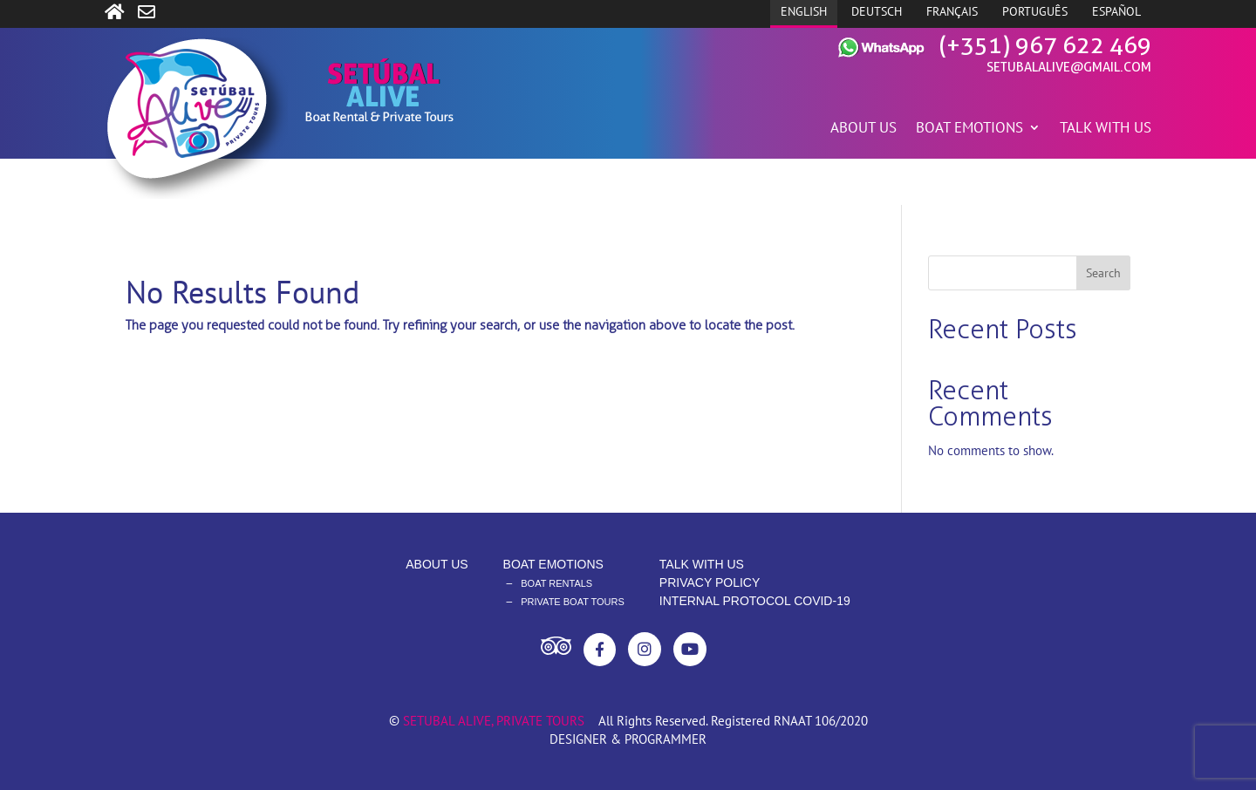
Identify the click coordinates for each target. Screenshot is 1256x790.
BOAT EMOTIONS (969, 129)
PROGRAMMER (665, 739)
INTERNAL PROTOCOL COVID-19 (754, 601)
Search (1103, 273)
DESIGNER (578, 739)
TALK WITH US (1105, 129)
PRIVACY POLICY (709, 582)
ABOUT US (863, 129)
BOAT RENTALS (556, 583)
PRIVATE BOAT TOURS (573, 601)
